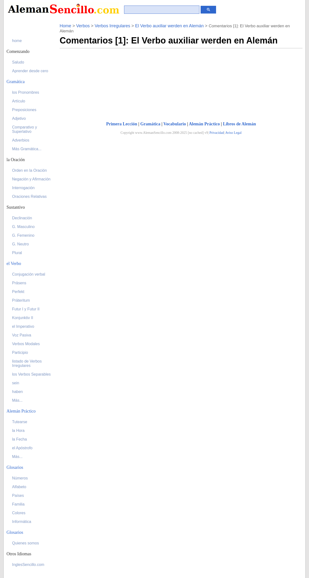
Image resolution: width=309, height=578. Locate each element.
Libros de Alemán (239, 123)
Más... (17, 400)
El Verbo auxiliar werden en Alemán (169, 25)
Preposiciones (24, 110)
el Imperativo (23, 326)
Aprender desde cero (30, 71)
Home (65, 25)
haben (17, 392)
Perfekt (18, 292)
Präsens (19, 283)
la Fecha (19, 439)
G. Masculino (23, 227)
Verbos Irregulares (112, 25)
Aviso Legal (233, 133)
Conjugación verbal (28, 274)
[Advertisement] (100, 82)
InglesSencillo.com (28, 565)
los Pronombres (25, 92)
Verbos (83, 25)
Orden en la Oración (29, 170)
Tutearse (19, 422)
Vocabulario (174, 123)
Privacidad (216, 133)
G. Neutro (20, 244)
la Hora (18, 430)
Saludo (18, 62)
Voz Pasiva (21, 335)
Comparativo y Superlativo (24, 129)
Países (18, 495)
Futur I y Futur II (26, 309)
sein (15, 383)
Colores (18, 513)
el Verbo (14, 263)
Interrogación (23, 188)
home (17, 41)
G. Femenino (23, 235)
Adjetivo (19, 118)
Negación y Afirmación (31, 179)
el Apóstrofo (22, 448)
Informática (21, 522)
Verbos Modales (26, 344)
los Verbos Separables (31, 374)
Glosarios (15, 467)
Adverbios (20, 140)
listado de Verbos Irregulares (27, 363)
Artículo (18, 101)
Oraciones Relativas (29, 196)
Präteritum (21, 300)
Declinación (22, 218)
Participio (20, 352)
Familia (18, 504)
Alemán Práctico (204, 123)
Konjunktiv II (22, 318)
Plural (17, 253)
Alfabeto (19, 487)
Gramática (150, 123)
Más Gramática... (27, 149)
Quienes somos (25, 543)
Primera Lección (121, 123)
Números (20, 478)
